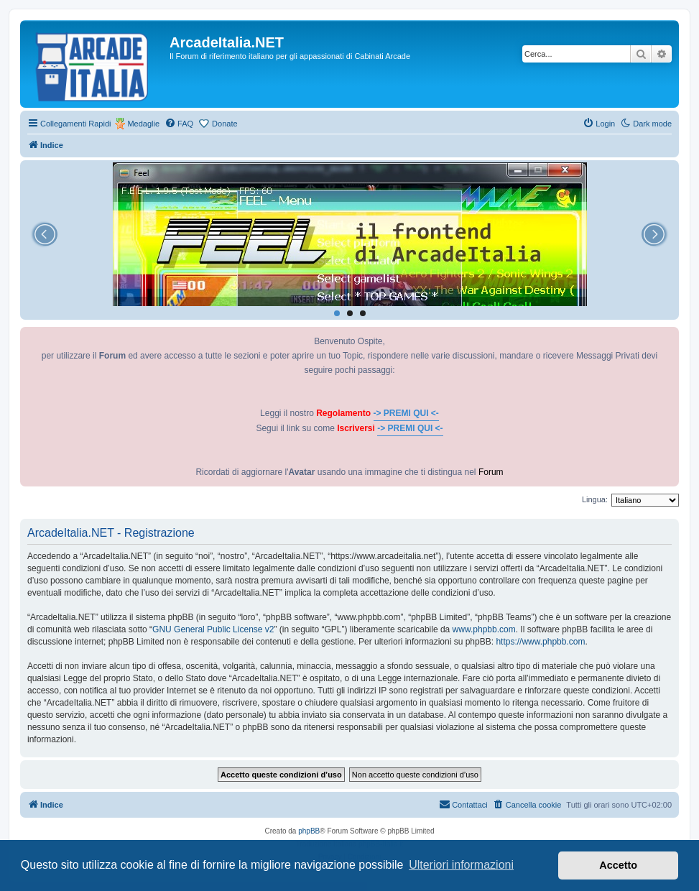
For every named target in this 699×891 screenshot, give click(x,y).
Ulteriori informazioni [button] (461, 865)
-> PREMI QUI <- (406, 413)
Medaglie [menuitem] (143, 123)
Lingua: (595, 499)
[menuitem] (179, 123)
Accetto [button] (618, 865)
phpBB (309, 831)
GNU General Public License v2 (213, 629)
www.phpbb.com (484, 629)
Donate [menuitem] (224, 123)
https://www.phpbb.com (540, 642)
